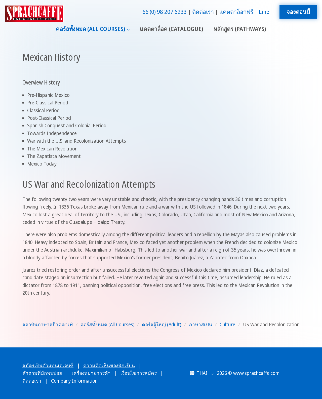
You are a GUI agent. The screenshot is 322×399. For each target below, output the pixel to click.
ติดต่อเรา (203, 11)
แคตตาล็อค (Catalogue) (171, 28)
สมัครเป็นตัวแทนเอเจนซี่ (47, 365)
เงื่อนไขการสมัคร (138, 373)
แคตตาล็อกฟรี (236, 11)
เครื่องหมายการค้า (91, 373)
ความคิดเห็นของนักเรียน (109, 365)
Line (264, 11)
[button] (202, 373)
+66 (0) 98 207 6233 (163, 11)
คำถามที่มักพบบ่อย (42, 373)
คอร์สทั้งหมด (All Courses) (90, 28)
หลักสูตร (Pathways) (240, 28)
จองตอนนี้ (298, 11)
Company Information (74, 381)
